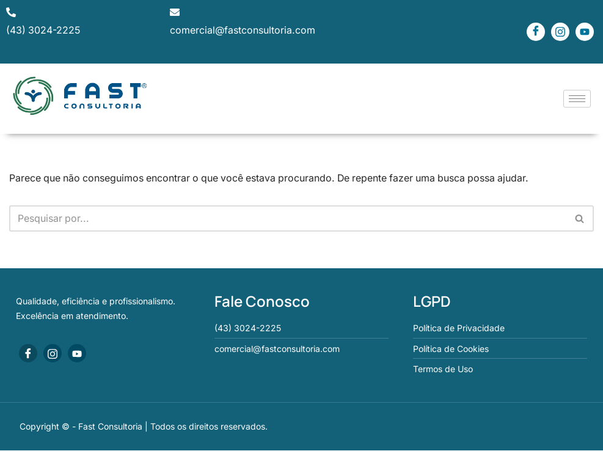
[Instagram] (560, 32)
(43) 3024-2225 (43, 30)
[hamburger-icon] (577, 99)
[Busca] (287, 218)
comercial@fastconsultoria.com (242, 30)
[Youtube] (585, 32)
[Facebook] (536, 32)
